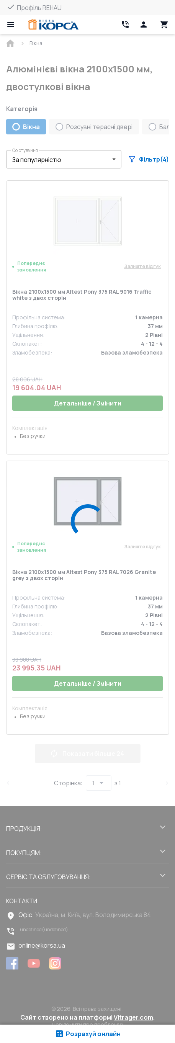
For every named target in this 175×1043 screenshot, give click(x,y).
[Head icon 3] (164, 24)
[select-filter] (58, 159)
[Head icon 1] (143, 24)
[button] (63, 159)
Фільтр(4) (149, 159)
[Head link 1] (53, 24)
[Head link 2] (125, 24)
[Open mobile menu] (10, 24)
